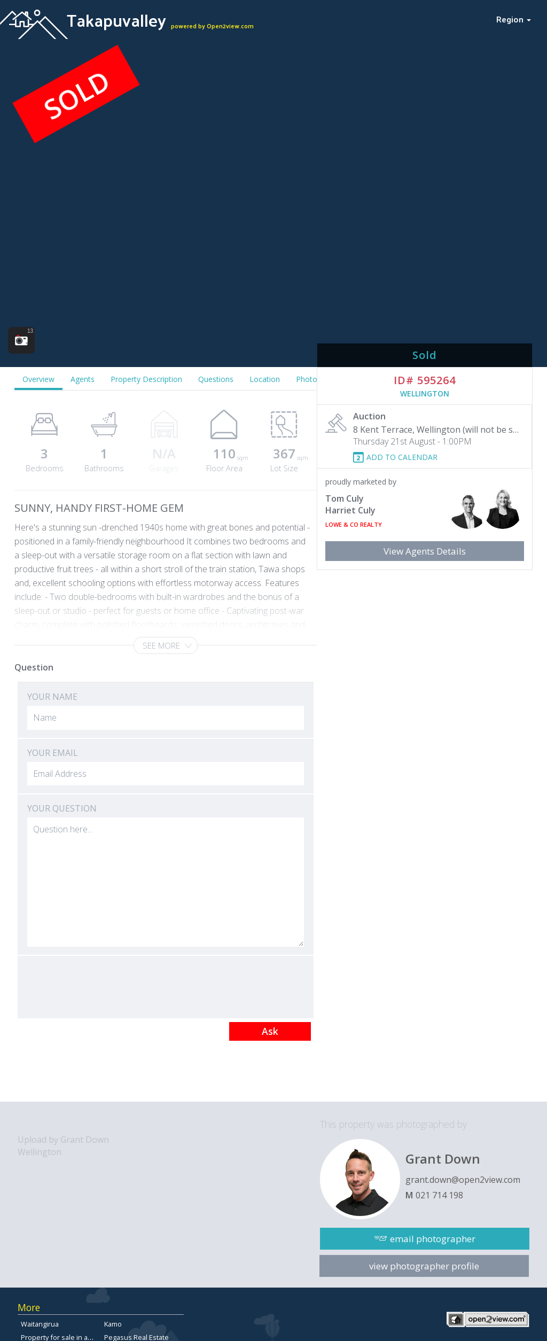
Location (264, 379)
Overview (38, 379)
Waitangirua (40, 1324)
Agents (83, 379)
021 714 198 (439, 1195)
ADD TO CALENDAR (401, 457)
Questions (215, 379)
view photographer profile (424, 1266)
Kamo (113, 1324)
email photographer (432, 1239)
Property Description (146, 379)
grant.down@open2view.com (462, 1180)
